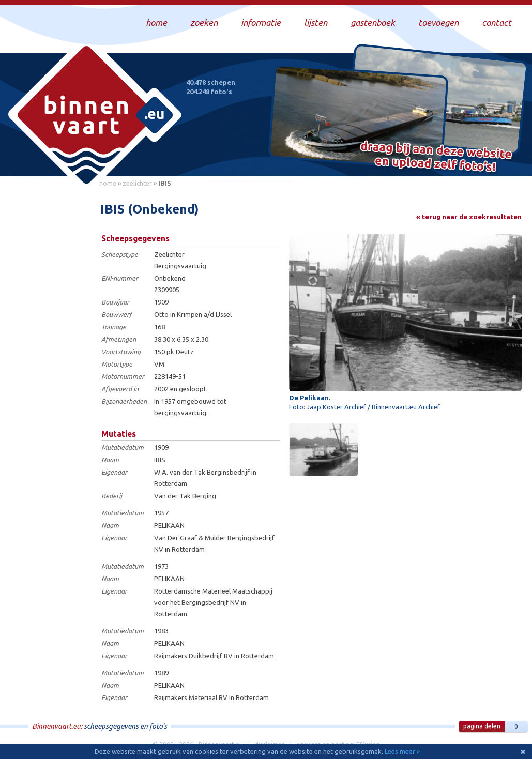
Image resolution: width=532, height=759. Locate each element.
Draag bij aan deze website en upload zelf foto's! (436, 157)
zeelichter (137, 183)
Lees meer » (402, 751)
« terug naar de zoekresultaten (469, 216)
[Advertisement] (46, 347)
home (107, 183)
